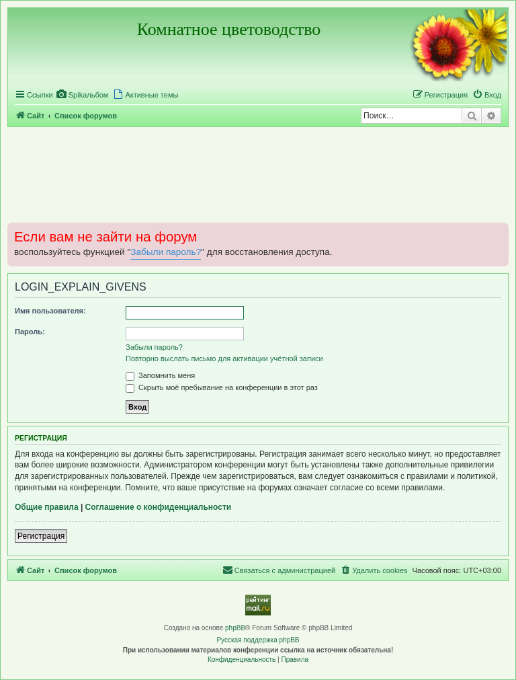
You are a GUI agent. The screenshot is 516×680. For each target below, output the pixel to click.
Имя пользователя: (50, 311)
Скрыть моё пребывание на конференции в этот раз (222, 387)
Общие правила (47, 507)
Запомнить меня (160, 375)
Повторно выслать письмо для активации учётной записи (224, 358)
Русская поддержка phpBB (257, 640)
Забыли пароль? (165, 252)
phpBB (235, 628)
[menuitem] (82, 95)
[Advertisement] (258, 174)
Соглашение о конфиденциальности (158, 507)
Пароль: (30, 332)
